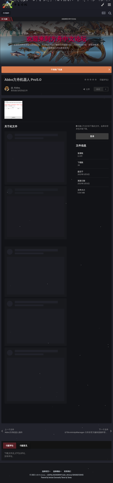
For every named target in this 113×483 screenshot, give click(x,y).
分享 (86, 89)
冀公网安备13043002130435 (73, 475)
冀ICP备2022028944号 (55, 475)
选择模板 (57, 471)
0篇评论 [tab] (9, 445)
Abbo (17, 87)
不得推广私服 (56, 69)
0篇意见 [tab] (23, 445)
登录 (92, 136)
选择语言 (46, 471)
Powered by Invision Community (51, 477)
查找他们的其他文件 (19, 90)
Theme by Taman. (66, 477)
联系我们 (67, 471)
